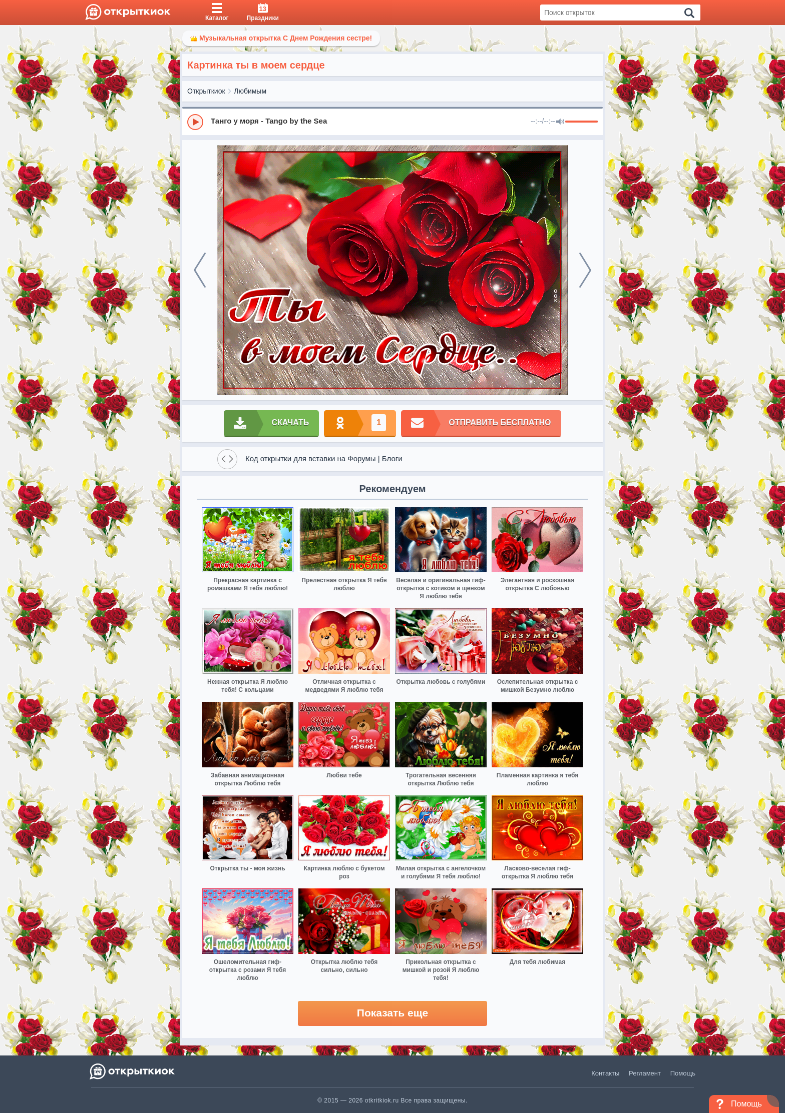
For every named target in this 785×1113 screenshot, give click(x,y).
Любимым (250, 91)
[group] (392, 121)
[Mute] (560, 122)
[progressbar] (581, 122)
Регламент (645, 1073)
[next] (585, 270)
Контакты (605, 1073)
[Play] (195, 122)
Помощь (682, 1073)
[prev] (200, 270)
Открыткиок (206, 91)
